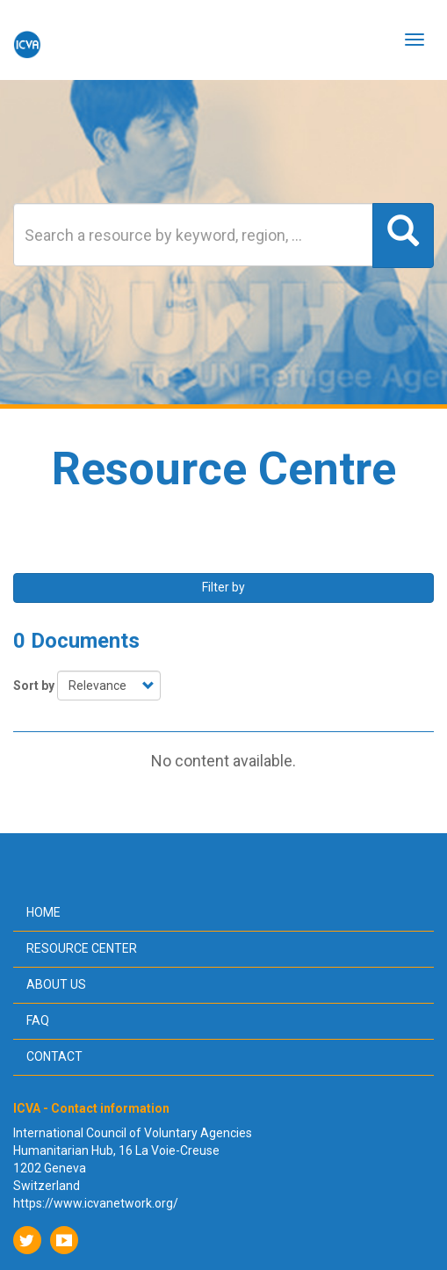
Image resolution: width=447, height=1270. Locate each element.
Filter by (223, 587)
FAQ (37, 1020)
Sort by (33, 686)
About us (56, 984)
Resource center (81, 948)
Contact (54, 1056)
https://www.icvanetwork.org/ (95, 1203)
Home (43, 912)
